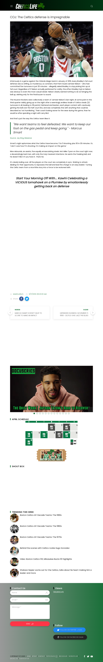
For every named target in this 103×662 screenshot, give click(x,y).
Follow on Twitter (71, 630)
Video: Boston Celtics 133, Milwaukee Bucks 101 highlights (46, 559)
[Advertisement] (51, 272)
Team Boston (24, 659)
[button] (21, 299)
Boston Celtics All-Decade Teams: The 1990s (41, 515)
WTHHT (34, 656)
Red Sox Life (63, 656)
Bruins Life (14, 659)
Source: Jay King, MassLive (21, 138)
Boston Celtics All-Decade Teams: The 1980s (41, 526)
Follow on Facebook (71, 637)
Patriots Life (73, 656)
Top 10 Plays (50, 656)
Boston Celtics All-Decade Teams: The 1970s (41, 537)
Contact (41, 656)
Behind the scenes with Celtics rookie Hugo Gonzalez (45, 548)
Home (29, 656)
